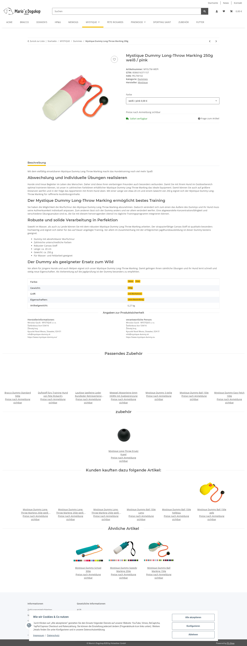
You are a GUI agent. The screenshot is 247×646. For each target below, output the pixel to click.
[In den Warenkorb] (30, 51)
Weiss (130, 281)
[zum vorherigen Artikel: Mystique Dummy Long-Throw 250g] (210, 41)
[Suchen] (126, 11)
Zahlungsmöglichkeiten (40, 609)
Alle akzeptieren (192, 618)
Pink (138, 281)
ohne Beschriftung (136, 299)
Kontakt (238, 2)
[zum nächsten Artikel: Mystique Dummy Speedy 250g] (216, 41)
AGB (79, 609)
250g (130, 288)
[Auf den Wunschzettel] (114, 59)
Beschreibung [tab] (37, 162)
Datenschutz (54, 636)
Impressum (39, 636)
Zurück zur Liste (37, 41)
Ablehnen (192, 635)
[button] (216, 11)
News (226, 2)
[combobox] (172, 100)
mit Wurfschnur (134, 294)
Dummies (143, 79)
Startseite (213, 2)
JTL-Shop (230, 643)
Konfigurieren (192, 626)
